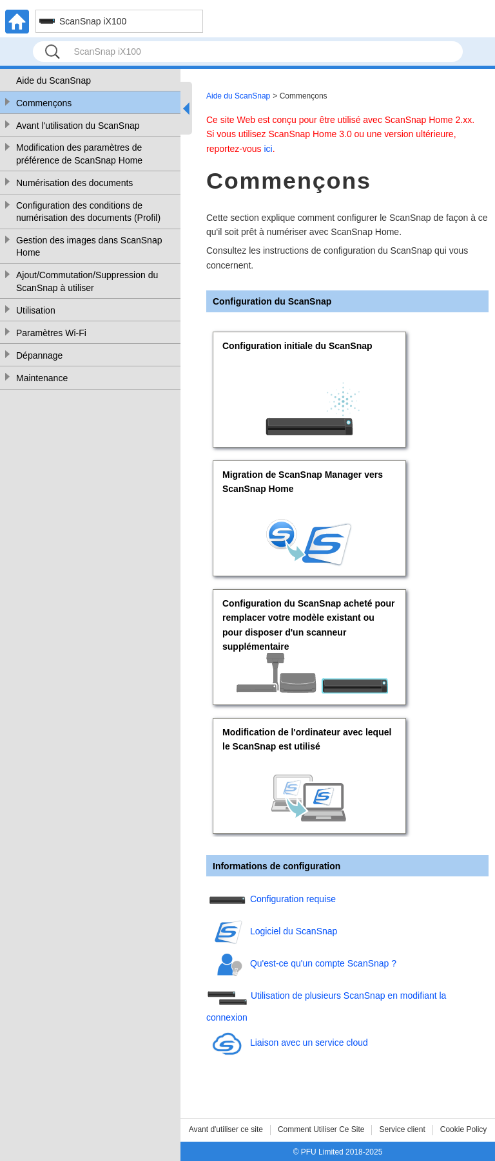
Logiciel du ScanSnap (293, 932)
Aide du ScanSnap (53, 80)
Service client (402, 1129)
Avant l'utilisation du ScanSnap (78, 125)
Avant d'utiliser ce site (226, 1129)
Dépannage (39, 355)
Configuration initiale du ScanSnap (297, 346)
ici (268, 149)
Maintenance (42, 378)
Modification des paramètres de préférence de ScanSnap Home (79, 153)
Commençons (44, 103)
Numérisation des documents (74, 183)
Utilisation (35, 310)
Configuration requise (293, 899)
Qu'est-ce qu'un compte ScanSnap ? (323, 964)
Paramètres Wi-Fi (51, 333)
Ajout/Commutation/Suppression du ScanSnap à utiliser (87, 281)
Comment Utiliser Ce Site (321, 1129)
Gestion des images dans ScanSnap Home (89, 246)
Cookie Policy (463, 1129)
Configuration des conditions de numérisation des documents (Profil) (88, 211)
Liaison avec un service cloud (309, 1042)
